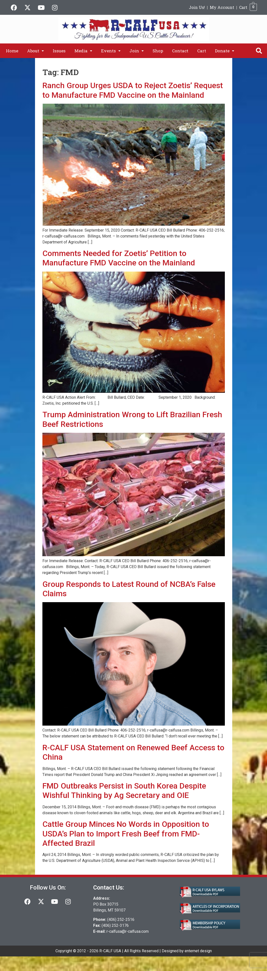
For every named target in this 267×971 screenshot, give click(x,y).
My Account (222, 7)
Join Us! (197, 7)
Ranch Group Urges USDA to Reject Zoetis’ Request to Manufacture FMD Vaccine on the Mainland (132, 90)
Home (12, 51)
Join (136, 51)
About (35, 51)
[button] (35, 50)
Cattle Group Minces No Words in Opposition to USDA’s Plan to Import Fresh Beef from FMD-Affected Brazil (125, 833)
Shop (158, 51)
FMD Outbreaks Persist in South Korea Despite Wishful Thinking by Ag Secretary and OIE (124, 790)
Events (111, 51)
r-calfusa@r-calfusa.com (128, 931)
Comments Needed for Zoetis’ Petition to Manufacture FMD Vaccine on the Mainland (118, 258)
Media (83, 51)
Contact (180, 51)
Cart (243, 7)
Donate (224, 51)
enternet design (198, 951)
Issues (59, 51)
